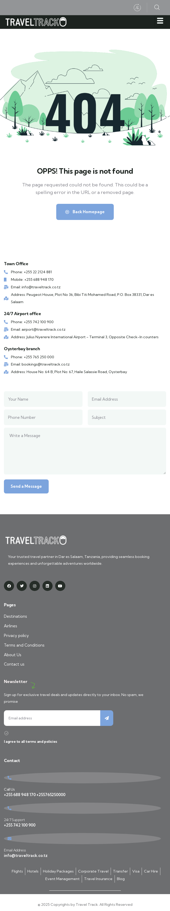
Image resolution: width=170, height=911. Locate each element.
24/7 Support (14, 819)
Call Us (9, 789)
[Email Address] (82, 838)
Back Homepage (85, 211)
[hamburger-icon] (160, 21)
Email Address (15, 850)
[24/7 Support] (82, 808)
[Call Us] (82, 777)
